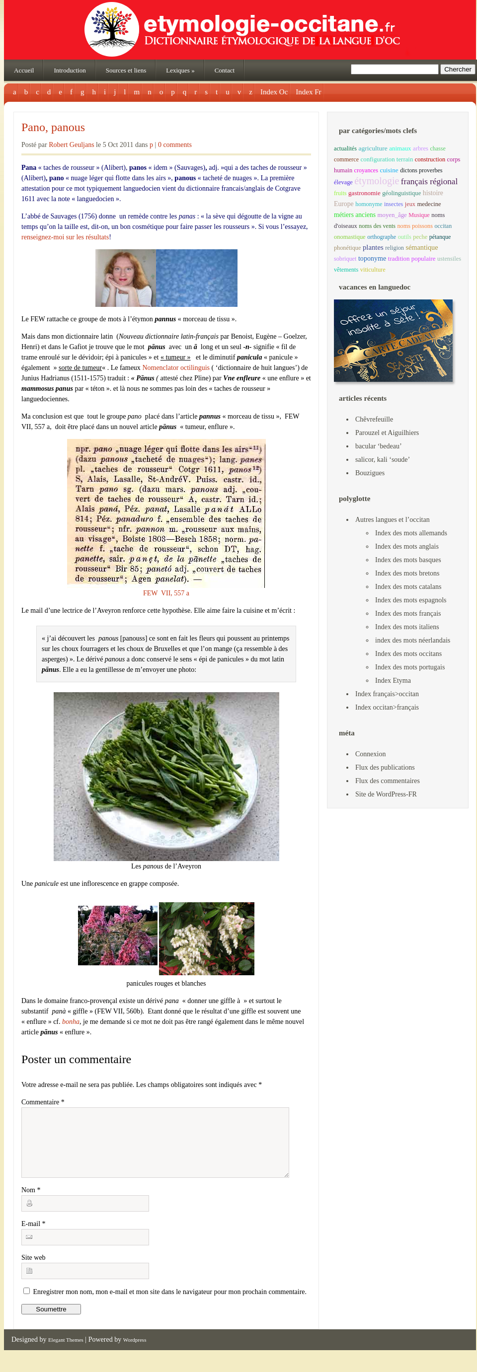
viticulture (373, 269)
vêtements (346, 269)
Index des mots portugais (410, 667)
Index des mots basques (408, 560)
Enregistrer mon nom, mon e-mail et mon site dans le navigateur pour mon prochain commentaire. (170, 1303)
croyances (366, 170)
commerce (346, 159)
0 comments (175, 144)
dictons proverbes (421, 170)
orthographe (381, 236)
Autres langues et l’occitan (392, 519)
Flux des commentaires (387, 781)
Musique (418, 215)
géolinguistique (401, 193)
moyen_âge (391, 215)
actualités (345, 148)
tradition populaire (412, 258)
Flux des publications (385, 767)
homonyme (368, 204)
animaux (400, 148)
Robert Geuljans (71, 144)
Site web (33, 1269)
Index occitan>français (387, 707)
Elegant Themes (65, 1352)
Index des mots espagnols (410, 600)
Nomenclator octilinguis (176, 367)
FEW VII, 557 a (166, 518)
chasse (437, 148)
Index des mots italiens (407, 627)
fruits (340, 193)
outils (404, 236)
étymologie (376, 180)
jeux (410, 204)
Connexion (370, 754)
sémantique (421, 247)
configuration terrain (387, 159)
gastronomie (364, 193)
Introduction (69, 70)
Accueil (24, 70)
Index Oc (274, 92)
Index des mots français (408, 613)
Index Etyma (393, 680)
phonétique (347, 247)
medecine (429, 204)
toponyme (372, 258)
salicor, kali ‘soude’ (382, 459)
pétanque (440, 236)
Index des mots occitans (408, 653)
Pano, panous (53, 127)
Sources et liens (126, 70)
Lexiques (180, 70)
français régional (429, 181)
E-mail (33, 1235)
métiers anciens (355, 214)
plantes (373, 247)
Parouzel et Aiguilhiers (387, 432)
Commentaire (43, 1102)
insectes (393, 204)
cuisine (389, 170)
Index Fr (308, 92)
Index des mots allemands (411, 533)
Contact (225, 70)
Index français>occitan (387, 694)
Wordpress (135, 1352)
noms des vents (377, 225)
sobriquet (345, 258)
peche (420, 236)
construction (430, 159)
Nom (31, 1202)
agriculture (372, 148)
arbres (420, 148)
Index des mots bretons (407, 573)
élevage (343, 182)
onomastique (350, 236)
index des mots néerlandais (412, 640)
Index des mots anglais (407, 546)
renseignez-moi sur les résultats (65, 237)
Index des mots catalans (408, 586)
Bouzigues (370, 473)
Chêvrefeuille (374, 419)
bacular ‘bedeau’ (378, 446)
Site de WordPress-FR (386, 794)
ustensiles (449, 258)
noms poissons (415, 225)
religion (394, 247)
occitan (443, 225)
